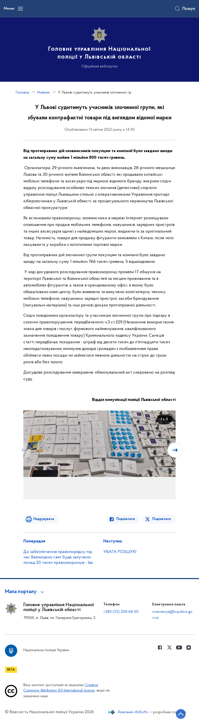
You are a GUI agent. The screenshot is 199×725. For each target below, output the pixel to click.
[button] (25, 592)
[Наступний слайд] (175, 450)
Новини (43, 93)
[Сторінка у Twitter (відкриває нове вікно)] (169, 647)
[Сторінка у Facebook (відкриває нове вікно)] (160, 647)
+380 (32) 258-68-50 (120, 612)
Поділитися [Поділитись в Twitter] (161, 519)
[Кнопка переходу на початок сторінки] (180, 714)
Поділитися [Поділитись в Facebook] (126, 519)
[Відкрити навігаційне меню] (20, 8)
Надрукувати (43, 519)
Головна (22, 93)
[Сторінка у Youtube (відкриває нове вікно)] (179, 647)
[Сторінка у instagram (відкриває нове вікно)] (189, 647)
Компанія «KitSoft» (133, 712)
